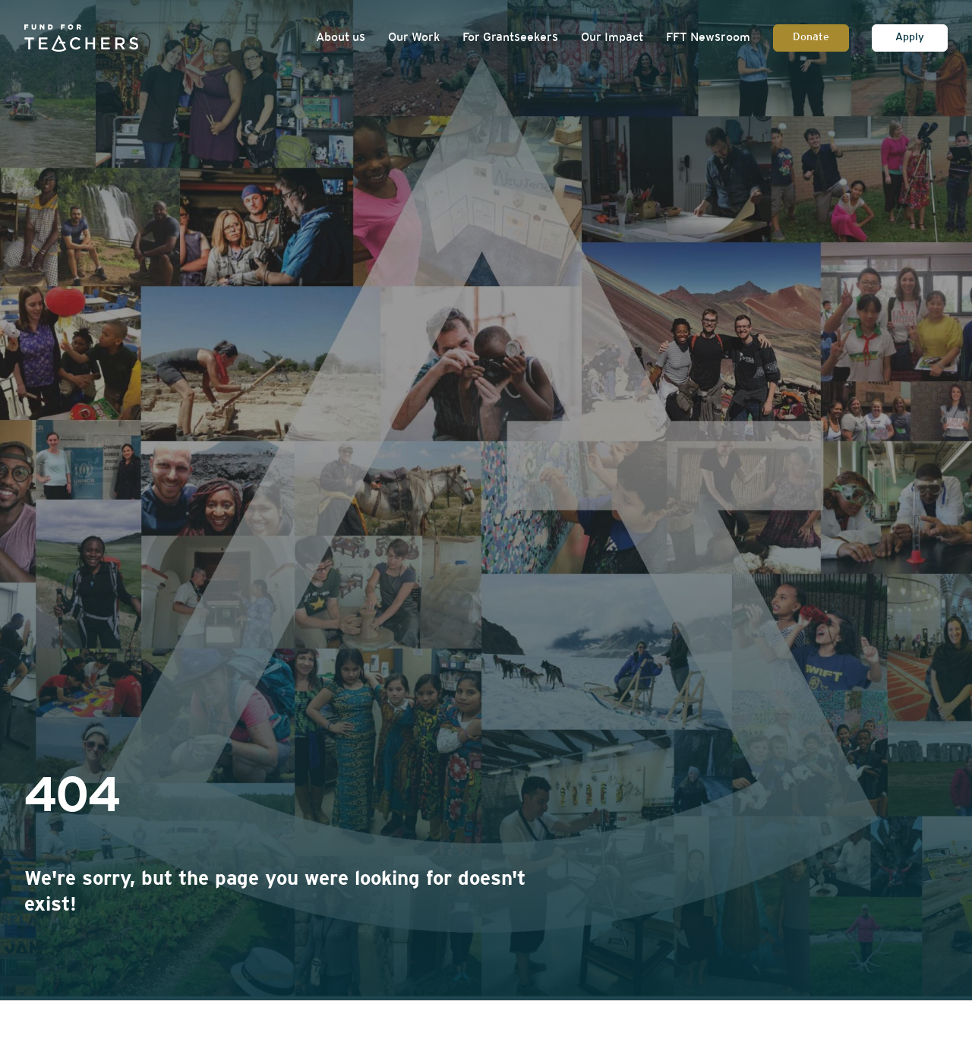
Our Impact (612, 37)
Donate (811, 38)
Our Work (414, 37)
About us (340, 37)
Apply (909, 38)
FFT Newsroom (708, 37)
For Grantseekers (510, 37)
